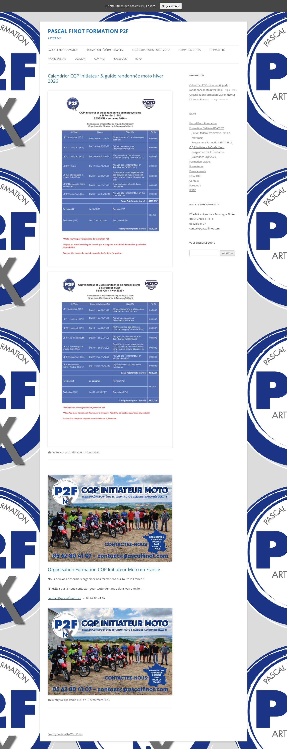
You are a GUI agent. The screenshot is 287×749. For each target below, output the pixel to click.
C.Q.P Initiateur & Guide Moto (151, 50)
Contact (99, 58)
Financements (57, 58)
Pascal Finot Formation (63, 50)
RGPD (138, 58)
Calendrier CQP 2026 (204, 157)
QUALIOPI (80, 58)
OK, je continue (171, 6)
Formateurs (217, 50)
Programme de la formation (208, 152)
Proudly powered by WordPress (65, 734)
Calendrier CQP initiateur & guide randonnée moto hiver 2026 (105, 78)
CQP (79, 452)
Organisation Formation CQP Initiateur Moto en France (104, 569)
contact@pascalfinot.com (64, 598)
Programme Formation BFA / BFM (212, 142)
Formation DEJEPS (189, 50)
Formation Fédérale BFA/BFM (105, 50)
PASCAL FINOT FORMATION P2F (88, 31)
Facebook (120, 58)
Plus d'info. (148, 6)
